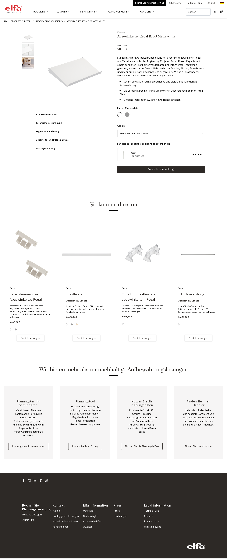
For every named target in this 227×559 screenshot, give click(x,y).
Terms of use (151, 512)
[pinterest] (41, 481)
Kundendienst (60, 528)
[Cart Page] (222, 12)
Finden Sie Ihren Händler (198, 447)
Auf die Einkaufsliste (159, 169)
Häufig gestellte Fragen (66, 517)
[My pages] (215, 12)
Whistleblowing (152, 528)
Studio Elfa (28, 521)
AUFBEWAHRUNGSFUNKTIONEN (49, 21)
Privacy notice (151, 522)
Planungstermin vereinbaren (28, 447)
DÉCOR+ (28, 21)
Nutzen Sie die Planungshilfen (142, 447)
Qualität (87, 528)
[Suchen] (198, 12)
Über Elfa (88, 512)
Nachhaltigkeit (91, 517)
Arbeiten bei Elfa (92, 522)
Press (117, 512)
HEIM (5, 21)
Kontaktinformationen (65, 522)
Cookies (148, 517)
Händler (57, 512)
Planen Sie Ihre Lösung (85, 447)
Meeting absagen (32, 515)
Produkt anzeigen (30, 338)
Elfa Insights (120, 517)
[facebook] (24, 481)
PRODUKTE (16, 21)
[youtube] (47, 481)
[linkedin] (36, 481)
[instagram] (30, 481)
